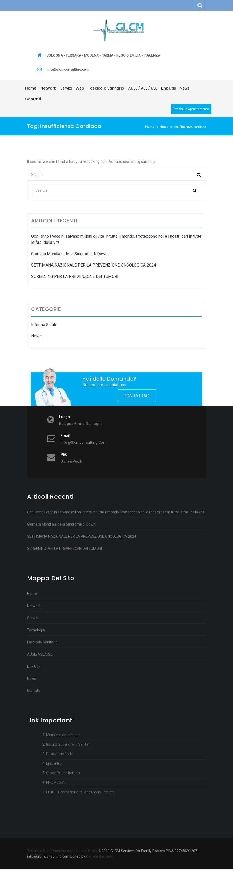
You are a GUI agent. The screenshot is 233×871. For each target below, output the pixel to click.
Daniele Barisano (99, 858)
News (36, 337)
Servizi (32, 619)
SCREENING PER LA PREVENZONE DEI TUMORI (74, 278)
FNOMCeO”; (55, 784)
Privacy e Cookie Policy (79, 852)
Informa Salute (44, 326)
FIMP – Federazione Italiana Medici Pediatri (80, 794)
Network (34, 607)
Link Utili (33, 668)
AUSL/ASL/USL (39, 656)
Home (32, 595)
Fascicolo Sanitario (42, 644)
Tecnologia (36, 632)
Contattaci (137, 397)
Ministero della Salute (63, 736)
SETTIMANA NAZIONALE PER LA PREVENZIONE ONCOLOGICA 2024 (93, 266)
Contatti (33, 692)
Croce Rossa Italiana (63, 774)
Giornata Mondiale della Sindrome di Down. (69, 255)
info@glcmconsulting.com (68, 71)
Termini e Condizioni (43, 852)
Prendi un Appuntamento (191, 111)
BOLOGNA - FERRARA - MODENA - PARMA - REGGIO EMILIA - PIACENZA (103, 57)
